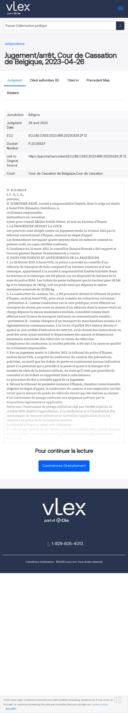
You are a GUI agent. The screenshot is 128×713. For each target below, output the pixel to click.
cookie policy (100, 704)
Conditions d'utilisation (39, 561)
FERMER (121, 700)
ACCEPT (11, 708)
